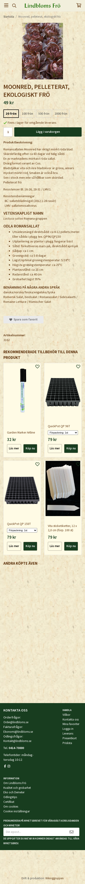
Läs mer (14, 448)
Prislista (67, 743)
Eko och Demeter (13, 792)
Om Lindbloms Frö (14, 783)
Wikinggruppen (54, 878)
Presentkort (70, 738)
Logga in (68, 729)
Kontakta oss (71, 719)
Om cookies (10, 806)
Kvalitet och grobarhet (17, 788)
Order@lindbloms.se (15, 722)
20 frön (11, 113)
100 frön (27, 113)
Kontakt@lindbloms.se (17, 741)
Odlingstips (10, 797)
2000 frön (61, 113)
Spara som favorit (23, 319)
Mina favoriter (71, 724)
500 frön (43, 113)
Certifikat (8, 802)
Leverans (68, 733)
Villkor (66, 715)
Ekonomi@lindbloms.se (18, 732)
